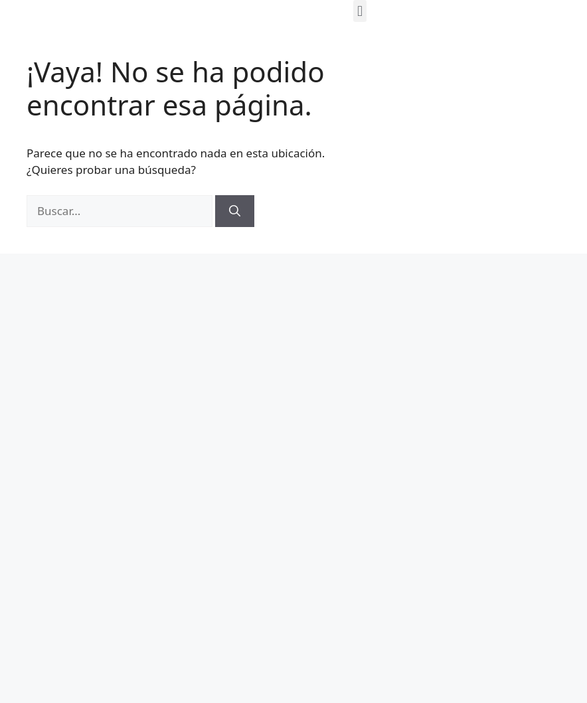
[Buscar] (234, 211)
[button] (359, 11)
